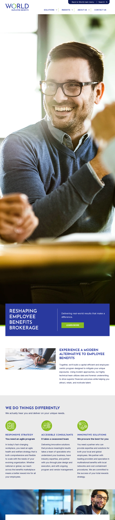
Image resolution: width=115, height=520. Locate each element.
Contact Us (100, 10)
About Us (82, 10)
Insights (66, 10)
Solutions (49, 10)
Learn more (72, 325)
